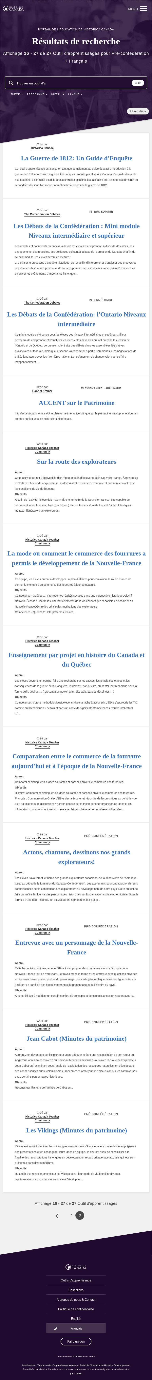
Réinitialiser (137, 111)
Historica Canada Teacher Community (42, 449)
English (76, 1318)
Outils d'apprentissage (76, 1280)
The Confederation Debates (42, 302)
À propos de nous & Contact (76, 1299)
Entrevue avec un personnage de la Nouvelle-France (76, 947)
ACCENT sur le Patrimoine (77, 402)
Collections (76, 1290)
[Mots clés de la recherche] (31, 83)
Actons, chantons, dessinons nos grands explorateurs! (76, 857)
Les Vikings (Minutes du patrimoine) (76, 1130)
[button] (17, 95)
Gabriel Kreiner (42, 391)
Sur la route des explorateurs (76, 461)
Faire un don (76, 1341)
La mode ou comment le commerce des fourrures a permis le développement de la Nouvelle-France (77, 558)
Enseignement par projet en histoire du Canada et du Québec (77, 659)
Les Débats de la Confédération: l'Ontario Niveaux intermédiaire (76, 319)
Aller (138, 82)
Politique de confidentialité (76, 1309)
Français (76, 1328)
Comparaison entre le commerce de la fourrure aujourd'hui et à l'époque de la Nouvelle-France (76, 761)
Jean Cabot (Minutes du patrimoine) (77, 1038)
